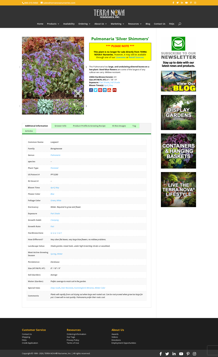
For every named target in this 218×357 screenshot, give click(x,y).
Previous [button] (20, 67)
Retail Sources (136, 57)
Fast (52, 226)
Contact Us (159, 24)
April (106, 85)
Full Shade (115, 82)
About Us (99, 24)
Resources (133, 24)
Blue (52, 194)
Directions (116, 340)
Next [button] (86, 67)
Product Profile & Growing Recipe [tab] (89, 125)
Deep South (55, 287)
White (58, 200)
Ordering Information (76, 334)
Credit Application (30, 343)
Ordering (83, 24)
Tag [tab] (134, 125)
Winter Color (100, 287)
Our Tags (71, 337)
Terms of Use (73, 343)
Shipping (26, 337)
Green (53, 200)
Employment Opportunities (124, 343)
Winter (60, 253)
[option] (53, 68)
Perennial (54, 168)
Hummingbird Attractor (84, 287)
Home (40, 24)
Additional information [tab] (36, 125)
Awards (115, 334)
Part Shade (104, 82)
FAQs (171, 24)
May (111, 85)
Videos (115, 337)
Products (51, 24)
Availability (69, 24)
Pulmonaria (55, 155)
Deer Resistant (67, 287)
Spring (53, 253)
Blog (148, 24)
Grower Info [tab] (60, 125)
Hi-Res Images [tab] (119, 125)
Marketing (116, 24)
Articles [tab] (29, 131)
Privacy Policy (73, 340)
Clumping (55, 220)
